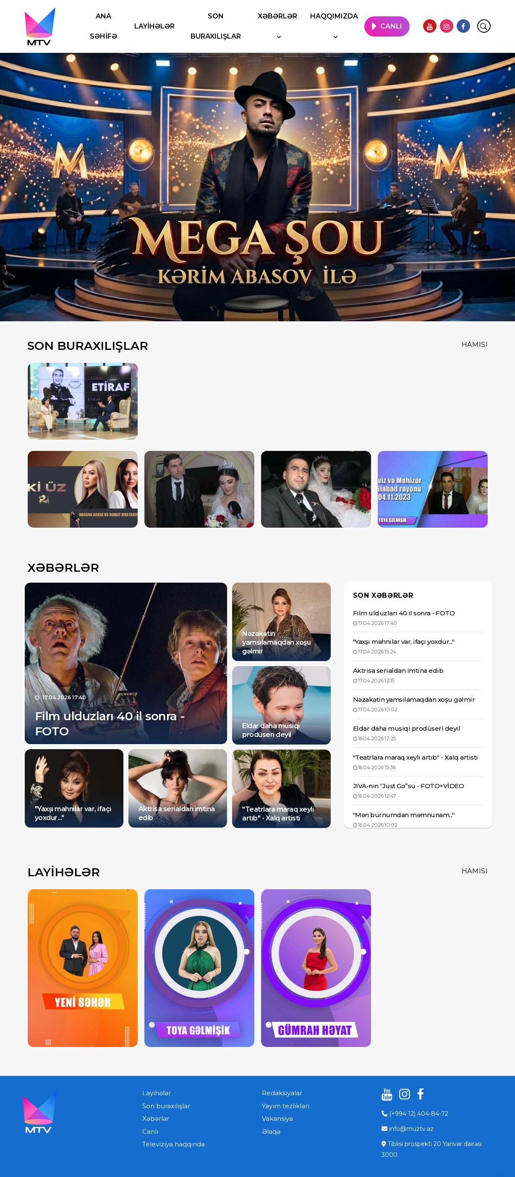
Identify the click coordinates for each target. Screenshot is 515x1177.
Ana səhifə (103, 26)
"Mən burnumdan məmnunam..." (404, 815)
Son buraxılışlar (216, 26)
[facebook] (463, 26)
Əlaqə (271, 1131)
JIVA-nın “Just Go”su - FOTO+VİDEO (408, 786)
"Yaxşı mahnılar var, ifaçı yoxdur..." (404, 642)
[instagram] (446, 26)
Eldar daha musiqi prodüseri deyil (271, 730)
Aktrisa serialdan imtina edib (398, 670)
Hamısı (475, 345)
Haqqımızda (334, 16)
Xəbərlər (277, 16)
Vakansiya (277, 1118)
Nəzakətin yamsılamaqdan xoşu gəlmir (276, 642)
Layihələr (154, 26)
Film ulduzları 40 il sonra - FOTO (404, 613)
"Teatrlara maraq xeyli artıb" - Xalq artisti (278, 813)
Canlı (150, 1131)
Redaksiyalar (282, 1093)
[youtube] (430, 26)
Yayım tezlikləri (285, 1106)
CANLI (391, 26)
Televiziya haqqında (173, 1144)
